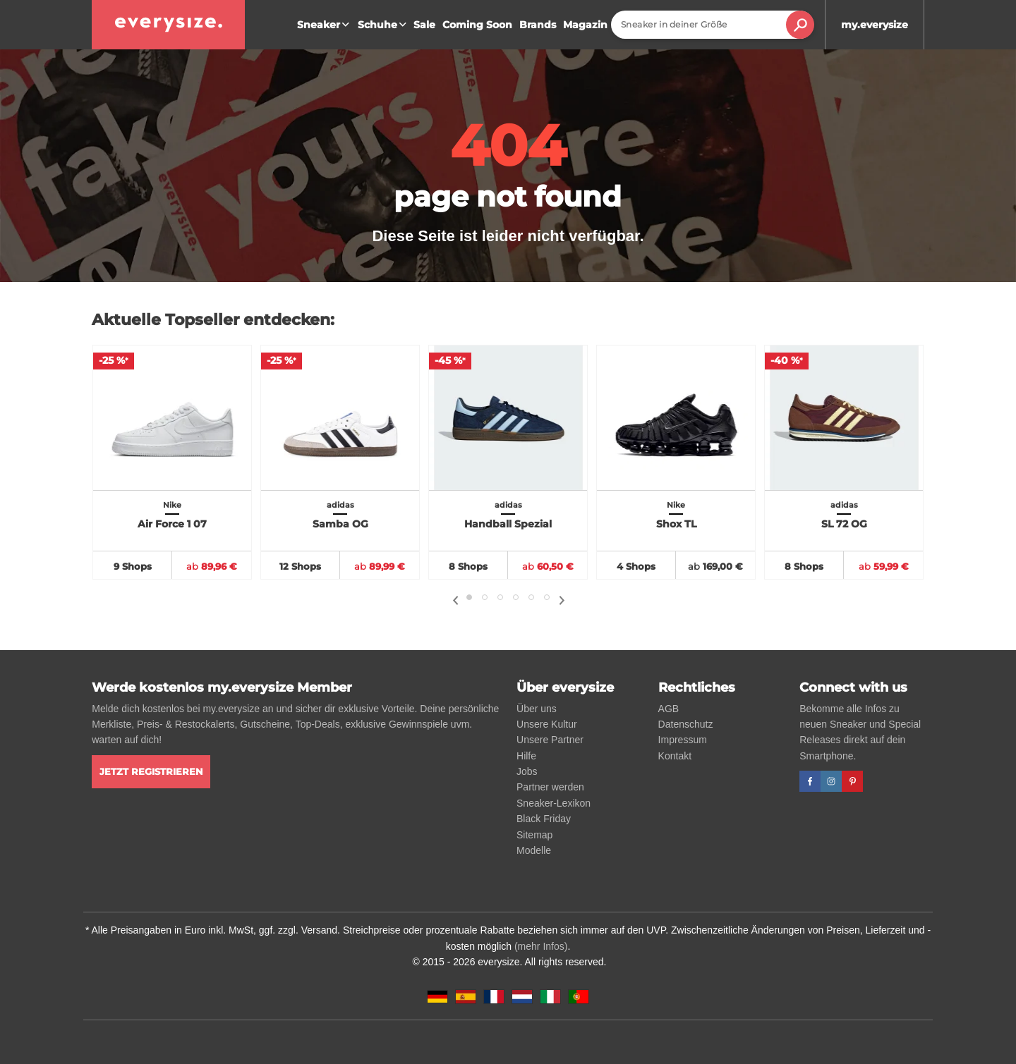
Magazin (585, 24)
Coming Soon (477, 24)
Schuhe (384, 25)
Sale (424, 24)
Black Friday (543, 818)
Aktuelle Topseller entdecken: (213, 319)
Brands (537, 24)
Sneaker (325, 25)
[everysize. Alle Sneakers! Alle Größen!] (168, 24)
